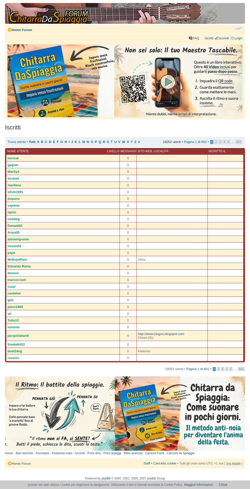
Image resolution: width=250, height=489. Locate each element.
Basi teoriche (24, 453)
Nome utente (18, 151)
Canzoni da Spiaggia (180, 453)
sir (10, 313)
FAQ (196, 38)
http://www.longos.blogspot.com (161, 334)
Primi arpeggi (112, 453)
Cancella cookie (164, 463)
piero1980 (15, 307)
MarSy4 (13, 172)
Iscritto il (217, 151)
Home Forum (22, 30)
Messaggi (128, 151)
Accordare (42, 453)
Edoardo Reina (19, 266)
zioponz (14, 199)
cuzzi (12, 286)
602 (238, 142)
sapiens (14, 205)
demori (13, 273)
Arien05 (14, 232)
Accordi (80, 453)
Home (9, 453)
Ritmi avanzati (133, 453)
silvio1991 (15, 192)
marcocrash (17, 280)
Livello (113, 151)
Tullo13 (13, 320)
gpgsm (13, 165)
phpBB (106, 478)
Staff (147, 463)
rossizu (13, 358)
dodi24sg (15, 351)
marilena (14, 185)
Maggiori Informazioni (198, 484)
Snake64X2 (16, 344)
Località (161, 151)
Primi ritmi (94, 453)
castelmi (14, 293)
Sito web (145, 151)
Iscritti (209, 38)
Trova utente (17, 142)
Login (238, 38)
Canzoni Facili (154, 453)
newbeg (14, 219)
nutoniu (14, 327)
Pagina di (195, 142)
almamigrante (18, 239)
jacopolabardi (18, 336)
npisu (12, 212)
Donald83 (15, 226)
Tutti (32, 142)
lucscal (13, 158)
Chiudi (223, 484)
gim (10, 300)
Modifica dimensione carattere (238, 28)
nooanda (14, 246)
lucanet (13, 178)
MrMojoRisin (17, 259)
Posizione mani (62, 453)
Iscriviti (224, 38)
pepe (11, 253)
